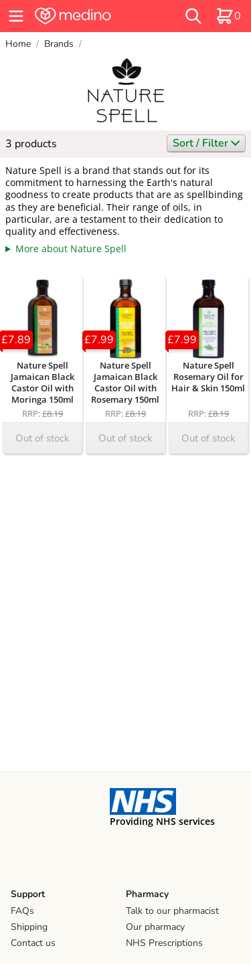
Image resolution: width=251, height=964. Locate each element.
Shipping (29, 927)
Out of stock (42, 438)
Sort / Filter (206, 143)
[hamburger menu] (16, 16)
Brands (59, 43)
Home (18, 43)
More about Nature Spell (71, 248)
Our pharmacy (155, 927)
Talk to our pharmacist (172, 910)
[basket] (228, 16)
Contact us (33, 943)
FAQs (22, 910)
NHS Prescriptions (164, 943)
